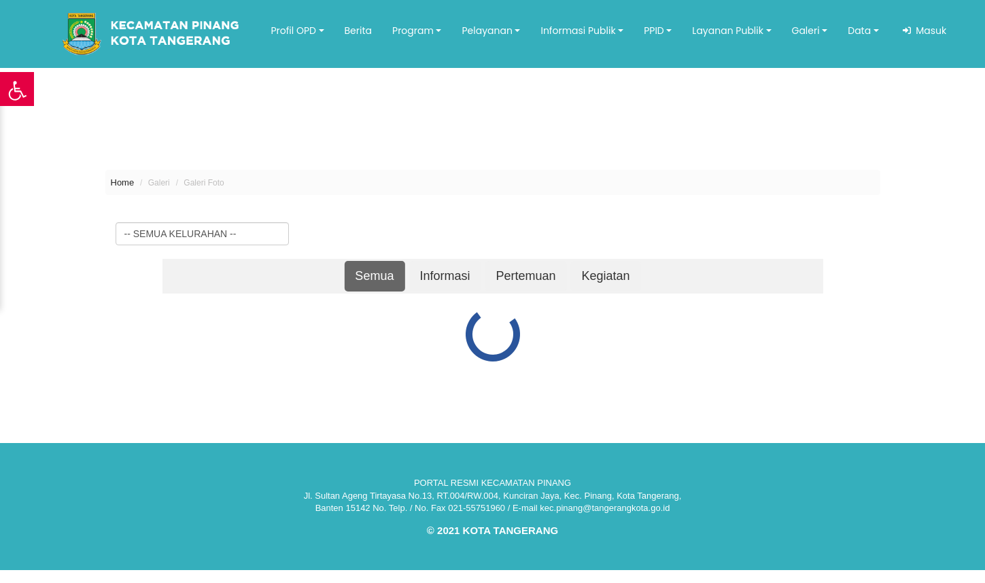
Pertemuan (526, 276)
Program (413, 30)
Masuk (928, 30)
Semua (374, 276)
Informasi (445, 276)
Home (123, 182)
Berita (359, 30)
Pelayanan (487, 30)
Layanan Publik (727, 30)
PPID (654, 30)
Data (859, 30)
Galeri (806, 30)
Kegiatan (606, 276)
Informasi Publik (577, 30)
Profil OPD (293, 30)
